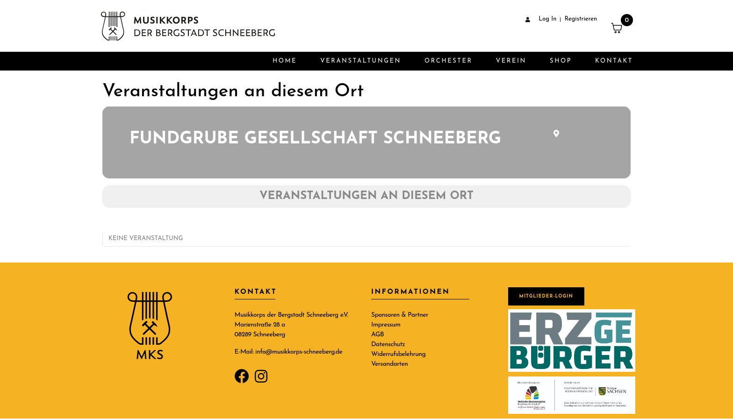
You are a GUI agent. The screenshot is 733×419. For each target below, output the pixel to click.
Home (285, 61)
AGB (377, 334)
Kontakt (614, 61)
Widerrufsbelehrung (398, 354)
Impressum (386, 324)
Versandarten (389, 364)
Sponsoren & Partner (399, 315)
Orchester (448, 61)
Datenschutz (388, 344)
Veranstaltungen (360, 61)
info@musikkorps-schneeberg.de (298, 351)
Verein (511, 61)
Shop (561, 61)
